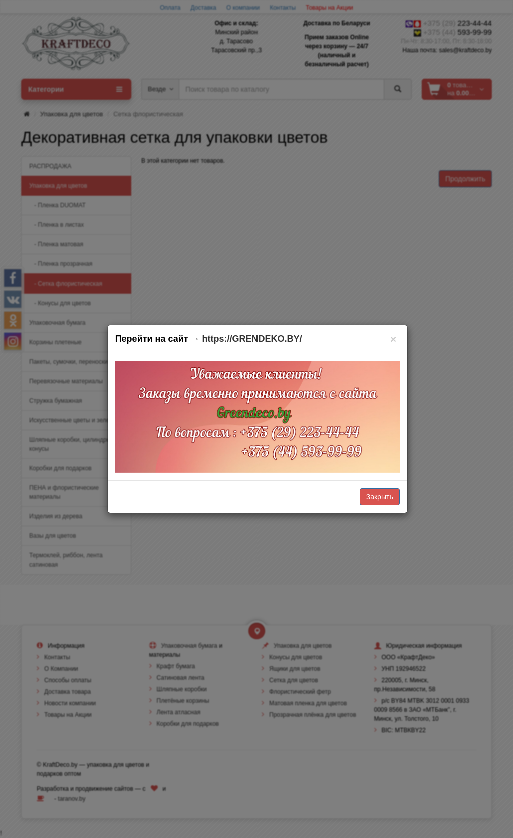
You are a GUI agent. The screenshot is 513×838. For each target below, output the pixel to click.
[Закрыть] (393, 339)
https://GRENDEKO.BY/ (252, 339)
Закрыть (379, 497)
